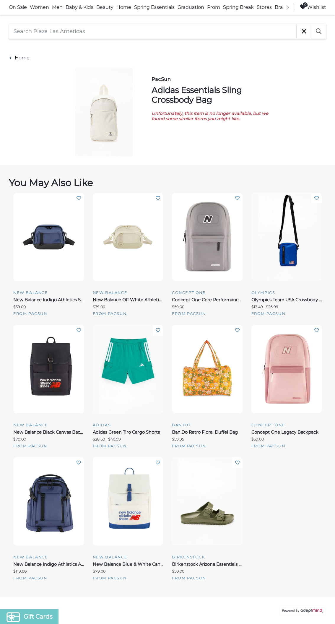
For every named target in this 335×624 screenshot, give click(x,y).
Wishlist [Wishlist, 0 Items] (313, 7)
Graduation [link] (191, 7)
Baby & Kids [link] (79, 7)
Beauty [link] (104, 7)
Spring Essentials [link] (154, 7)
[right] (288, 7)
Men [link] (57, 7)
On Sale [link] (18, 7)
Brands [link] (283, 7)
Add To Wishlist (79, 198)
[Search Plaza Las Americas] (152, 31)
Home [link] (123, 7)
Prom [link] (213, 7)
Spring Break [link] (238, 7)
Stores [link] (264, 7)
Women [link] (39, 7)
